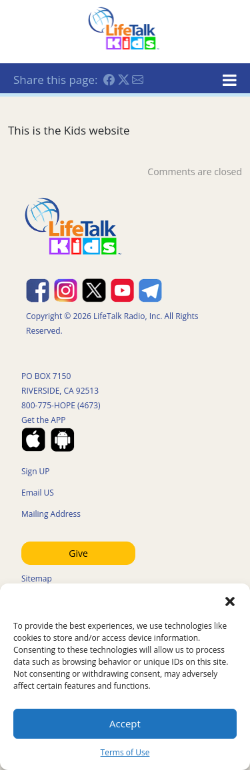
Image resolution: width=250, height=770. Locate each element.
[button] (230, 600)
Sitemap (36, 578)
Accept (125, 723)
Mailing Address (51, 514)
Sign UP (35, 471)
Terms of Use (125, 752)
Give (78, 553)
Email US (37, 492)
